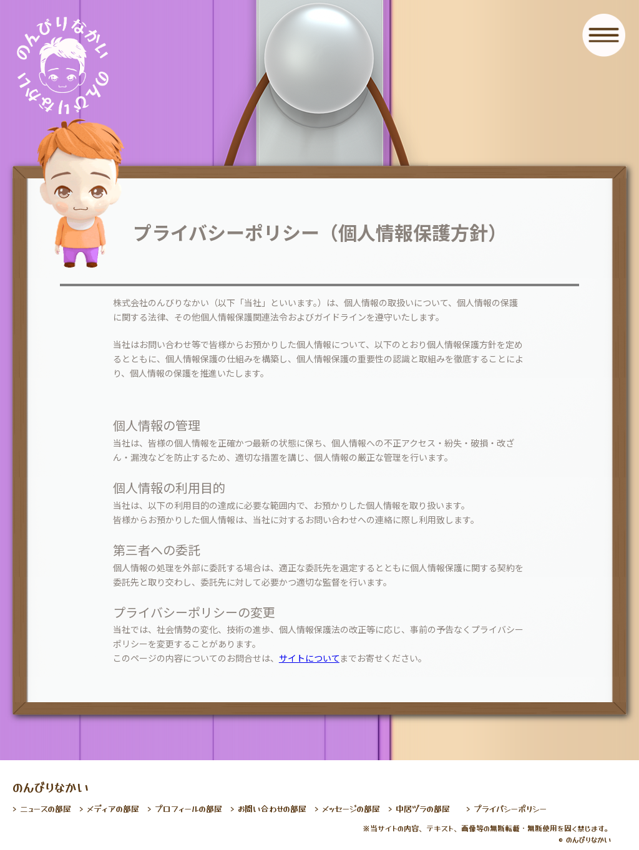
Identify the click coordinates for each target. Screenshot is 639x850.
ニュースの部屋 (45, 808)
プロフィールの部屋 (188, 808)
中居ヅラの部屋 (423, 808)
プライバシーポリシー (510, 808)
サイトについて (309, 658)
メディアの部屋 (113, 808)
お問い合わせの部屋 (272, 808)
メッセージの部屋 (351, 808)
